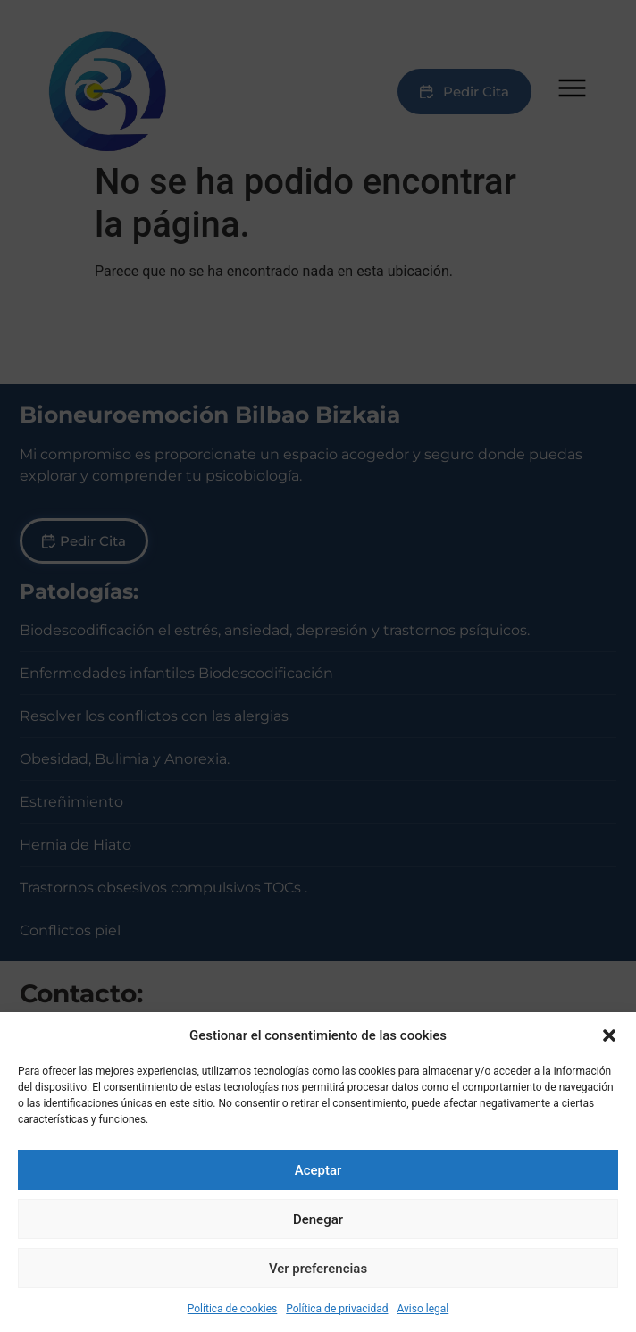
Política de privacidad (337, 1309)
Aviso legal (422, 1309)
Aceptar (318, 1170)
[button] (609, 1035)
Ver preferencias (318, 1269)
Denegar (318, 1219)
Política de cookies (233, 1309)
